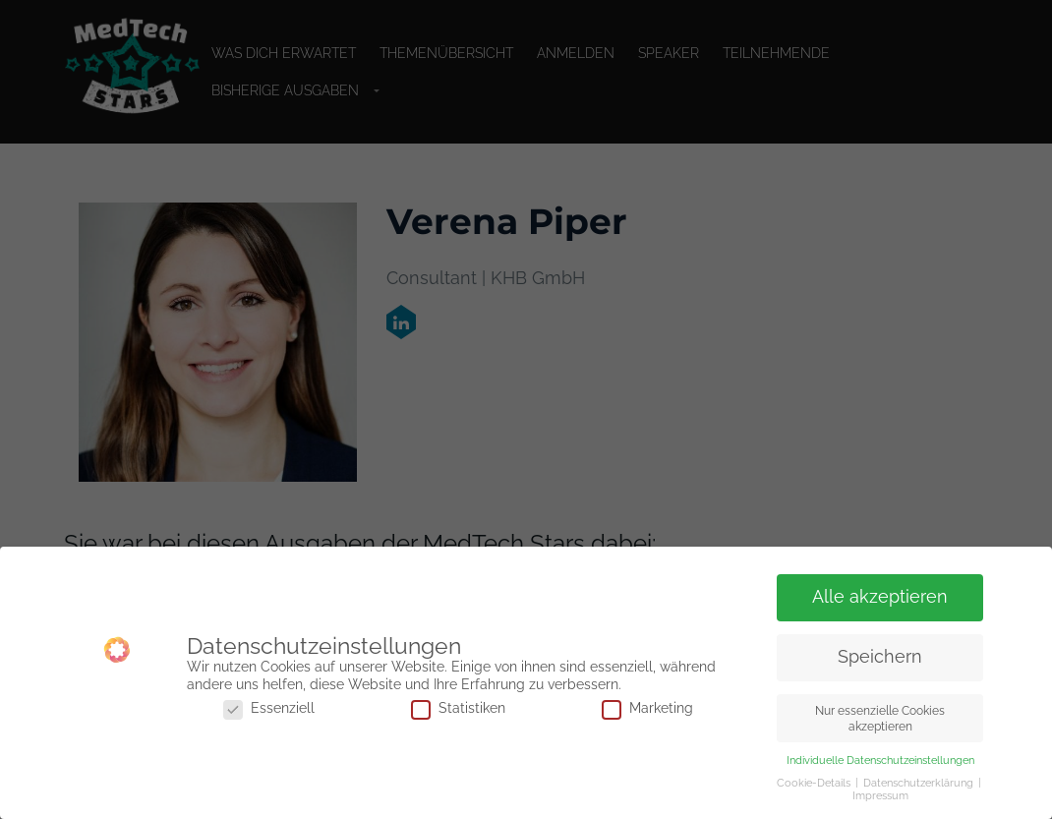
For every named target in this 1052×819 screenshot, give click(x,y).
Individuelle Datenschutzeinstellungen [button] (880, 760)
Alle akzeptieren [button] (880, 597)
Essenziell (269, 709)
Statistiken (458, 709)
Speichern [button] (880, 657)
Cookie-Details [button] (815, 783)
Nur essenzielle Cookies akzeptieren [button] (880, 717)
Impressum (880, 795)
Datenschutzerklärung (919, 783)
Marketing (647, 709)
